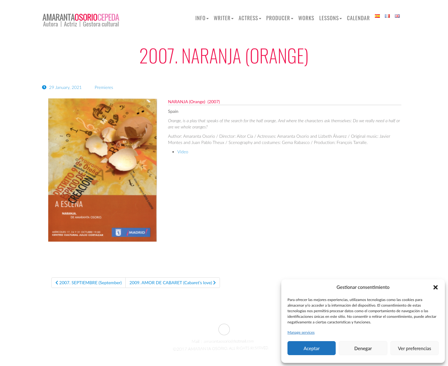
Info (202, 18)
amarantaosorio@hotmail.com (224, 341)
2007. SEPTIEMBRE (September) (88, 282)
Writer (224, 18)
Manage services (301, 332)
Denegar (363, 348)
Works (306, 18)
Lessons (330, 18)
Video (182, 151)
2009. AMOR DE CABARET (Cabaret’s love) (172, 282)
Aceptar (312, 348)
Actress (250, 18)
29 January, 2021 (62, 87)
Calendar (358, 18)
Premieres (104, 87)
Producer (279, 18)
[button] (435, 287)
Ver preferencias (414, 348)
